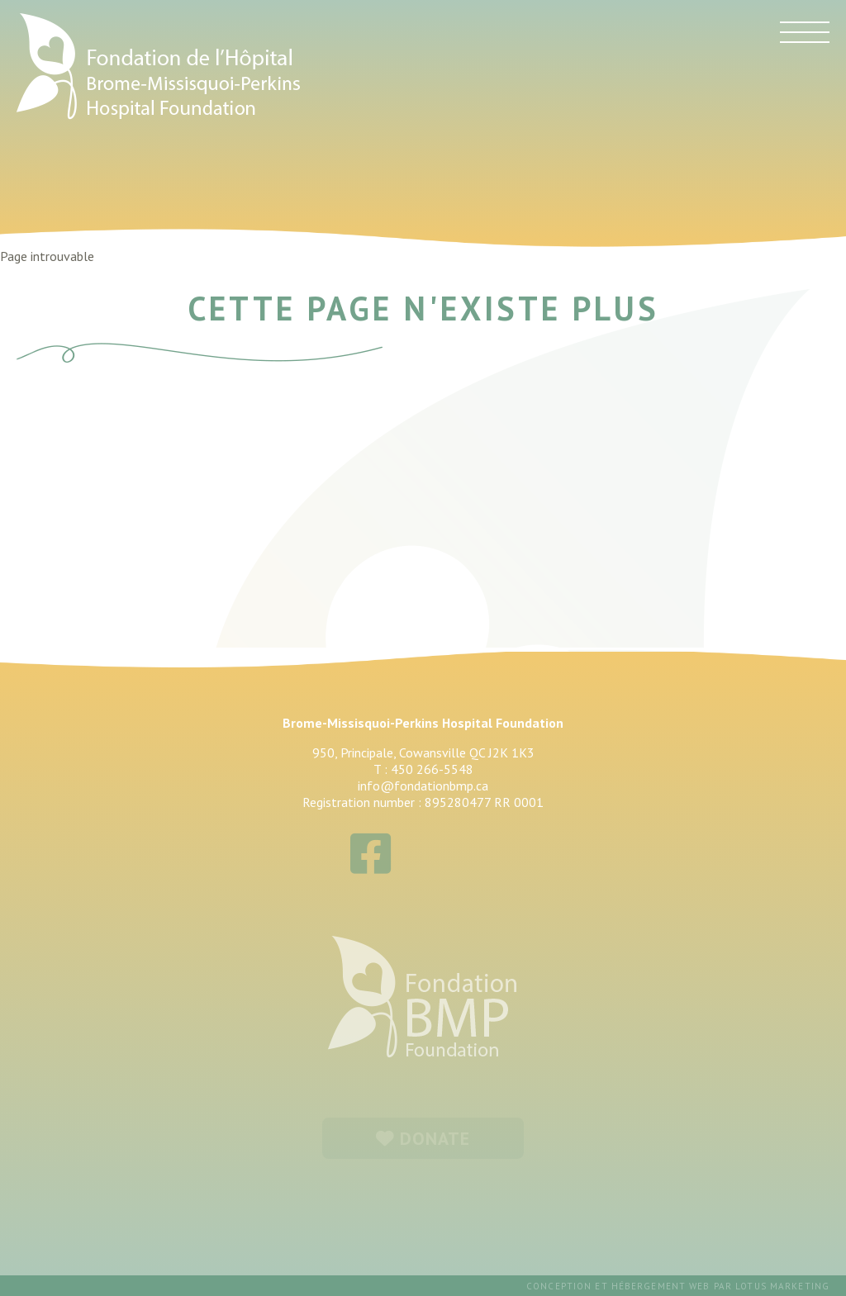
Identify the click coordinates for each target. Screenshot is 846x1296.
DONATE (423, 1138)
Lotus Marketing (782, 1286)
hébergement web (661, 1286)
